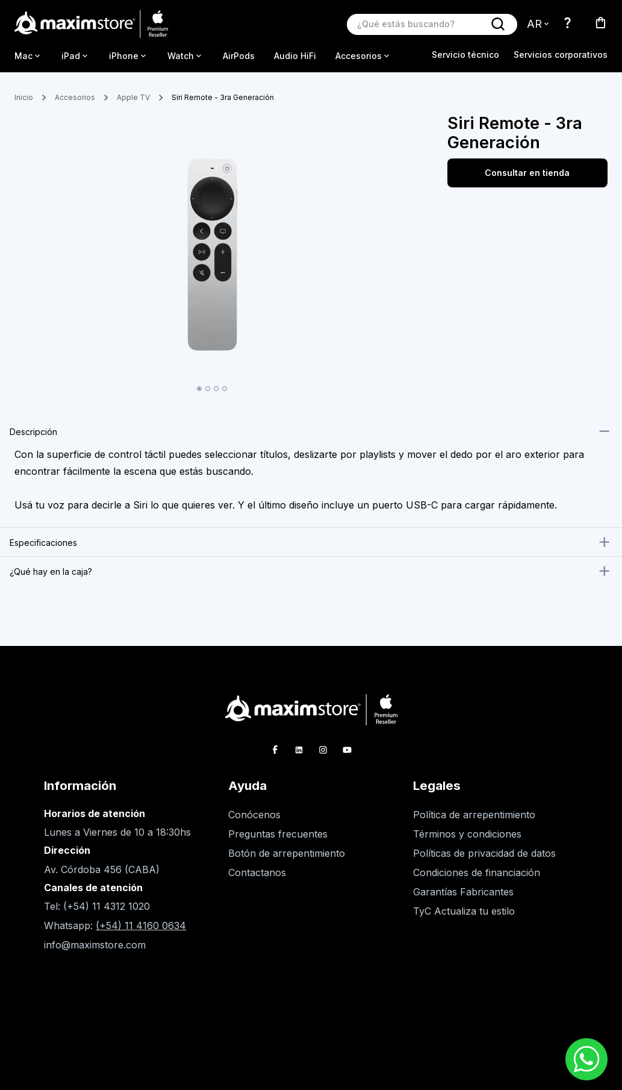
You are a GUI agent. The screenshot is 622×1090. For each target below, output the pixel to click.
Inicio (23, 97)
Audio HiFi (295, 56)
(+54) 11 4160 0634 (141, 925)
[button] (311, 431)
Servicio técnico (465, 54)
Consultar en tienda (527, 172)
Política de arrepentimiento (474, 815)
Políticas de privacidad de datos (484, 853)
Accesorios (75, 97)
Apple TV (133, 97)
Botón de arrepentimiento (286, 853)
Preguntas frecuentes (278, 834)
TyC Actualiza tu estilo (464, 911)
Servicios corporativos (561, 54)
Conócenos (254, 815)
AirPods (239, 56)
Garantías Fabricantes (463, 892)
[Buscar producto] (420, 24)
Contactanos (257, 872)
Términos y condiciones (467, 834)
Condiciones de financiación (476, 872)
